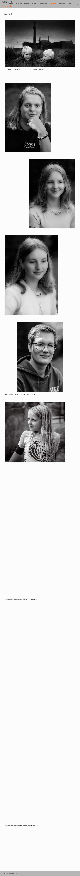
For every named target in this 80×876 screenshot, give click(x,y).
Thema (35, 4)
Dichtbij (54, 4)
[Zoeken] (77, 4)
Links (69, 4)
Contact (62, 4)
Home (11, 4)
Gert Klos (7, 2)
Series (27, 4)
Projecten (45, 4)
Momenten (18, 4)
